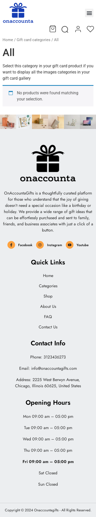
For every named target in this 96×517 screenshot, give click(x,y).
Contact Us (48, 327)
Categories (48, 286)
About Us (48, 306)
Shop (48, 296)
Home (8, 40)
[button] (89, 13)
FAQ (48, 316)
